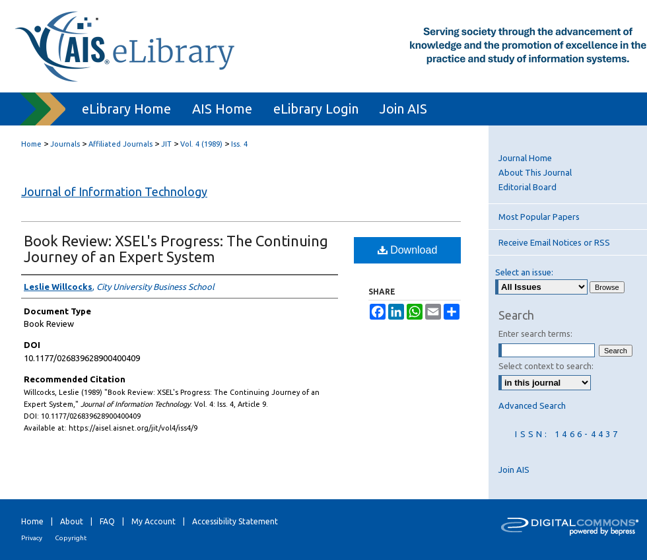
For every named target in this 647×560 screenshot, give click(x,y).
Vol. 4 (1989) (201, 144)
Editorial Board (527, 187)
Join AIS (513, 469)
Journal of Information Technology (114, 191)
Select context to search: (546, 365)
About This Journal (535, 172)
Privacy (31, 538)
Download (408, 250)
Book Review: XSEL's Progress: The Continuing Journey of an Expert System (176, 248)
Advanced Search (532, 405)
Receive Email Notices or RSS (554, 242)
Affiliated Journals (120, 144)
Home (31, 144)
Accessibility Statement (235, 521)
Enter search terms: (535, 333)
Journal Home (525, 157)
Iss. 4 (239, 144)
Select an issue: (524, 272)
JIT (166, 144)
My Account (153, 521)
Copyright (70, 538)
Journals (65, 144)
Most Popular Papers (539, 216)
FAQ (107, 521)
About (71, 521)
